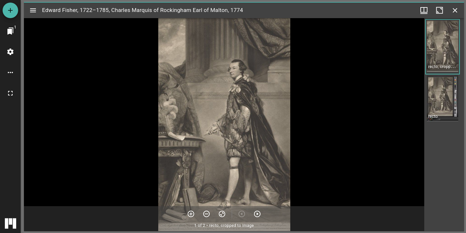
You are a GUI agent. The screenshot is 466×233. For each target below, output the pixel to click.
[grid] (444, 124)
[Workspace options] (10, 72)
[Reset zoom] (222, 214)
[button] (442, 47)
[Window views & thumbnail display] (424, 10)
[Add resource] (10, 10)
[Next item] (257, 214)
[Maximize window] (439, 10)
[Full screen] (10, 93)
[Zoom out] (206, 214)
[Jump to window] (10, 31)
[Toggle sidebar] (33, 10)
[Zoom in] (191, 214)
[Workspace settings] (10, 52)
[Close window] (455, 10)
